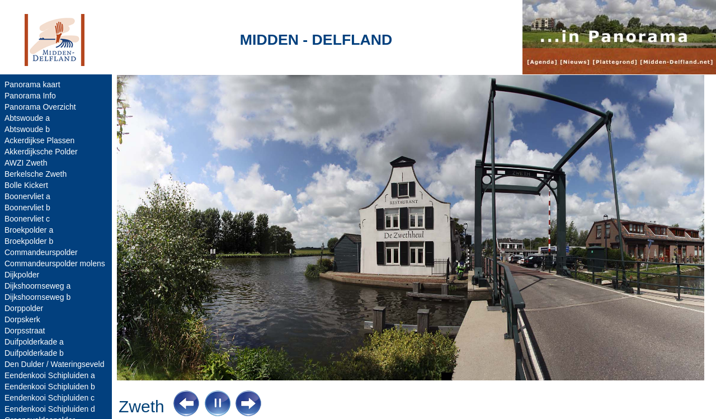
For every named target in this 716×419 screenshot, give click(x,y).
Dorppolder (23, 308)
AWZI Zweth (26, 162)
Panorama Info (30, 95)
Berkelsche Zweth (35, 174)
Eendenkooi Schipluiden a (49, 375)
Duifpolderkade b (34, 353)
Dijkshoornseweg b (37, 297)
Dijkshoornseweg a (37, 285)
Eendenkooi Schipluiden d (49, 408)
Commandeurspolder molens (54, 263)
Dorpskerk (22, 319)
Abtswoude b (27, 129)
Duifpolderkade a (34, 341)
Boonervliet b (27, 207)
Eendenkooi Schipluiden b (49, 386)
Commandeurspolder (41, 252)
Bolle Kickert (26, 185)
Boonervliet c (27, 218)
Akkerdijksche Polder (41, 151)
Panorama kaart (32, 84)
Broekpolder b (28, 241)
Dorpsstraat (24, 330)
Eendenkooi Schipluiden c (49, 397)
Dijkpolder (21, 274)
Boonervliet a (27, 196)
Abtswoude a (27, 118)
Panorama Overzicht (40, 106)
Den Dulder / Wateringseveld (54, 364)
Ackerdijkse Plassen (39, 140)
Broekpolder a (28, 229)
